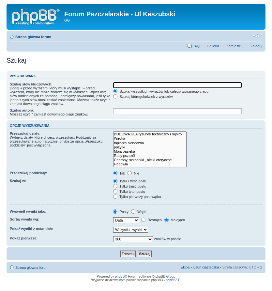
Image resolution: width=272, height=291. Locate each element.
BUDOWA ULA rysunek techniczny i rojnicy (150, 134)
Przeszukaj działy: (25, 133)
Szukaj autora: (22, 110)
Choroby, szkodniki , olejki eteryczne (150, 160)
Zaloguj (256, 46)
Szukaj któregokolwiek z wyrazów (143, 97)
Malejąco (174, 220)
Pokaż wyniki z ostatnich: (31, 229)
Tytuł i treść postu (130, 181)
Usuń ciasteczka (206, 267)
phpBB (120, 276)
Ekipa (185, 267)
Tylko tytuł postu (129, 191)
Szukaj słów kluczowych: (31, 84)
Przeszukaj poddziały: (28, 173)
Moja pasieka (150, 151)
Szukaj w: (18, 181)
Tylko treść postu (129, 186)
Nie (133, 173)
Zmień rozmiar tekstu (257, 35)
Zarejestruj (234, 46)
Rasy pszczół (150, 156)
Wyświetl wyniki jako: (28, 211)
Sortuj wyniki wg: (24, 219)
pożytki (150, 147)
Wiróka (150, 138)
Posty (120, 212)
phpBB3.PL (174, 280)
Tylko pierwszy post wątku (137, 197)
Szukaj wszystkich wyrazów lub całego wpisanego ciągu (160, 91)
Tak (119, 173)
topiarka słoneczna (150, 143)
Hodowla (150, 164)
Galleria (213, 46)
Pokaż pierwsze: (24, 238)
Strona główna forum (33, 37)
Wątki (138, 212)
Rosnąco (151, 220)
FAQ (196, 46)
